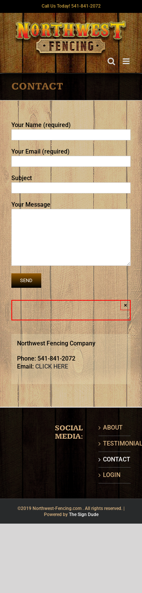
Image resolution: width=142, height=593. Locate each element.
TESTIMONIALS (115, 443)
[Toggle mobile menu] (127, 61)
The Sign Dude (83, 514)
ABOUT (113, 427)
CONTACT (115, 459)
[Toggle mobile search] (111, 61)
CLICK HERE (51, 366)
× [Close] (125, 305)
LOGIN (111, 474)
